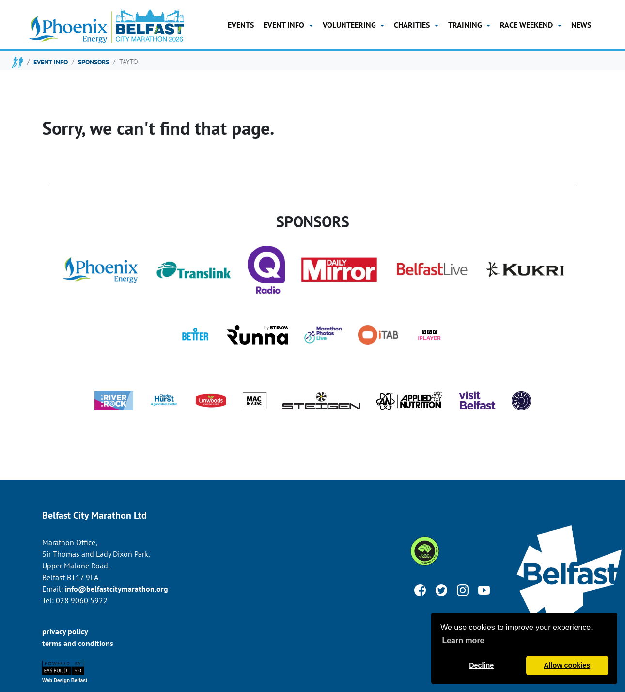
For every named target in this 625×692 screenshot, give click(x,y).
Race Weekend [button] (527, 25)
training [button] (466, 25)
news (581, 25)
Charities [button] (413, 25)
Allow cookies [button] (567, 665)
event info (50, 61)
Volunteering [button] (350, 25)
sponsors (93, 61)
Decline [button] (481, 665)
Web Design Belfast (64, 680)
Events (241, 25)
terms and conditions (77, 643)
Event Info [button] (285, 25)
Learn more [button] (463, 640)
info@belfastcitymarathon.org (116, 589)
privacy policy (65, 631)
